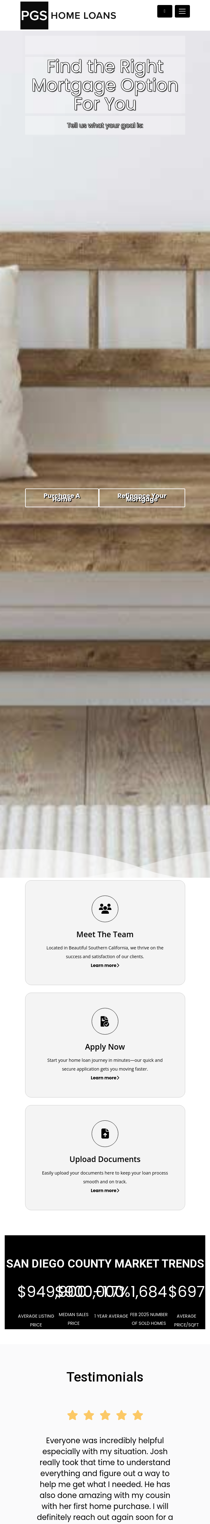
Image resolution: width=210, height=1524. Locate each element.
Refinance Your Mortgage (141, 497)
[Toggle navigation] (182, 11)
